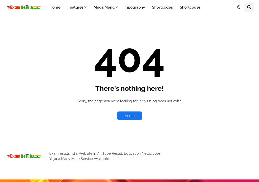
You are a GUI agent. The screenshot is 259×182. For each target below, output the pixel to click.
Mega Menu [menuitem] (104, 7)
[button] (238, 7)
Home (130, 116)
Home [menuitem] (55, 7)
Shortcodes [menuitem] (162, 7)
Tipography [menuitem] (135, 7)
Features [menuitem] (75, 7)
